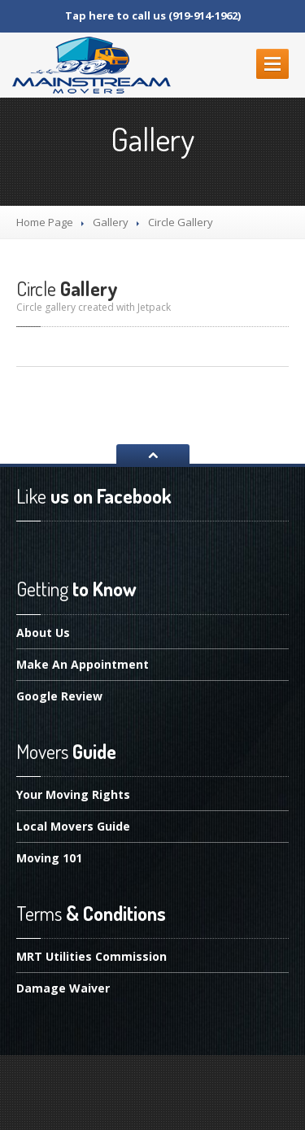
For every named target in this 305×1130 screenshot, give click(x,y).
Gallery (111, 222)
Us (43, 633)
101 (49, 858)
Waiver (63, 988)
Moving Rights (73, 795)
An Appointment (82, 664)
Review (59, 696)
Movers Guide (73, 826)
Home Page (44, 222)
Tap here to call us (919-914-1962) (153, 15)
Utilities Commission (91, 957)
